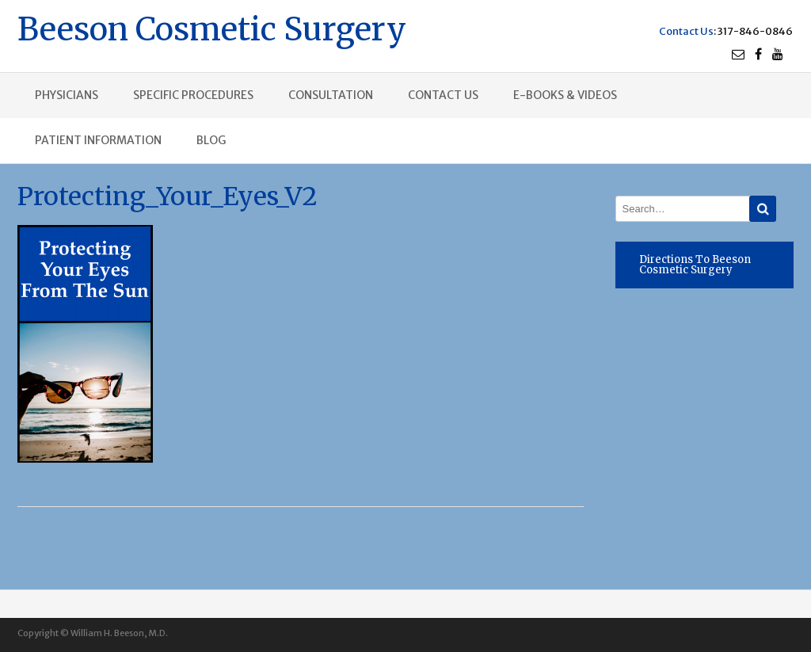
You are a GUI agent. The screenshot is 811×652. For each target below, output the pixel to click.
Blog (211, 140)
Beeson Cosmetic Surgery (211, 27)
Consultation (330, 95)
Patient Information (98, 140)
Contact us (443, 95)
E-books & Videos (565, 95)
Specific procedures (193, 95)
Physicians (66, 95)
